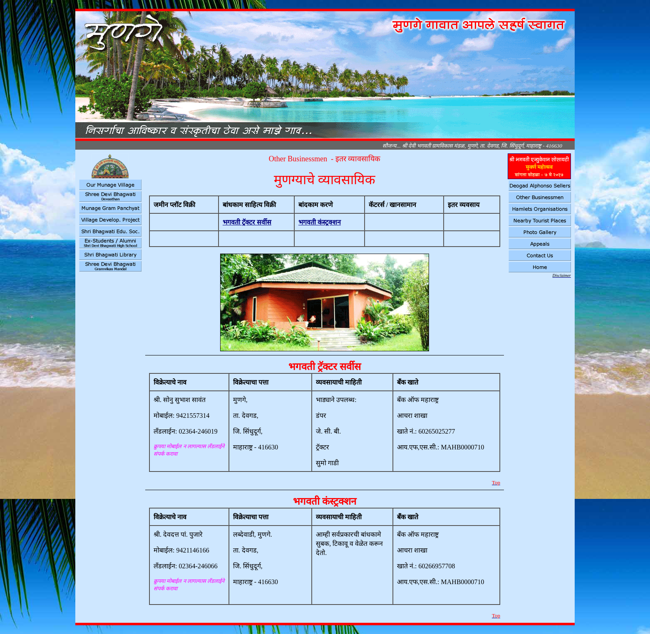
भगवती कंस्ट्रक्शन (319, 222)
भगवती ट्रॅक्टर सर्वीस (247, 222)
